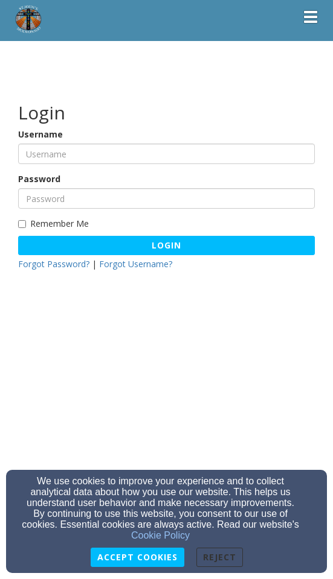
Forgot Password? (53, 264)
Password (39, 179)
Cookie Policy (160, 535)
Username (40, 134)
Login (166, 245)
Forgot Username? (135, 264)
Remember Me (53, 223)
